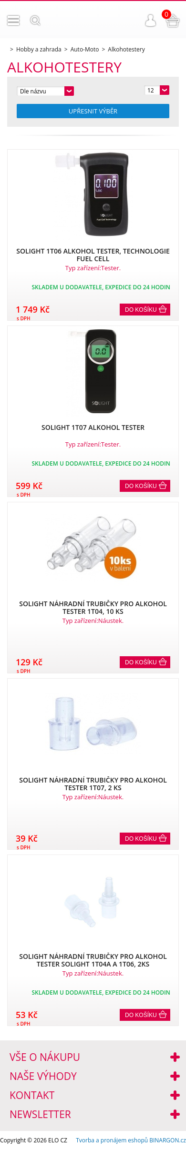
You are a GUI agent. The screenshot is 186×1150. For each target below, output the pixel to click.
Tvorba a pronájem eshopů (112, 1140)
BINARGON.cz (167, 1140)
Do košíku (141, 309)
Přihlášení (150, 20)
